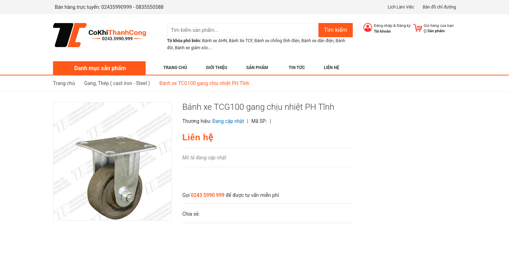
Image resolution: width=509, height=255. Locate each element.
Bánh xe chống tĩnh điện (277, 40)
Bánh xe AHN (214, 40)
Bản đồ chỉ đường (439, 7)
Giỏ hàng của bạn (439, 25)
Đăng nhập (383, 25)
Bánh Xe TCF (240, 40)
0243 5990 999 (207, 195)
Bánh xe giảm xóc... (193, 47)
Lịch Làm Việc (401, 7)
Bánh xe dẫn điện (318, 40)
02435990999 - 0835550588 (132, 7)
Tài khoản (382, 31)
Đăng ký (403, 25)
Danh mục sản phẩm (100, 68)
